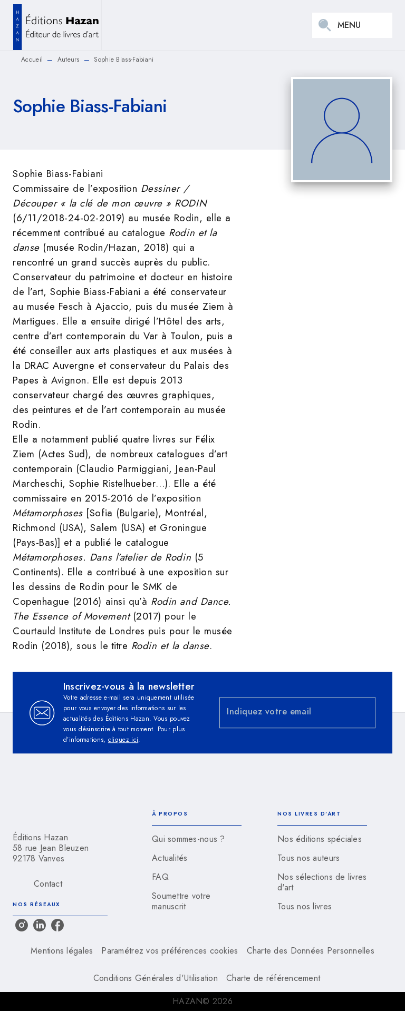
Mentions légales (62, 951)
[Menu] (352, 25)
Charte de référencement (273, 978)
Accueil (32, 59)
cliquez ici (123, 739)
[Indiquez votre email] (284, 712)
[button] (197, 839)
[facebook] (57, 925)
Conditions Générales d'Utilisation (155, 978)
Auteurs (68, 59)
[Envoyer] (362, 712)
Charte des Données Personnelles (310, 951)
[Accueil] (57, 25)
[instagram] (22, 925)
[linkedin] (40, 925)
